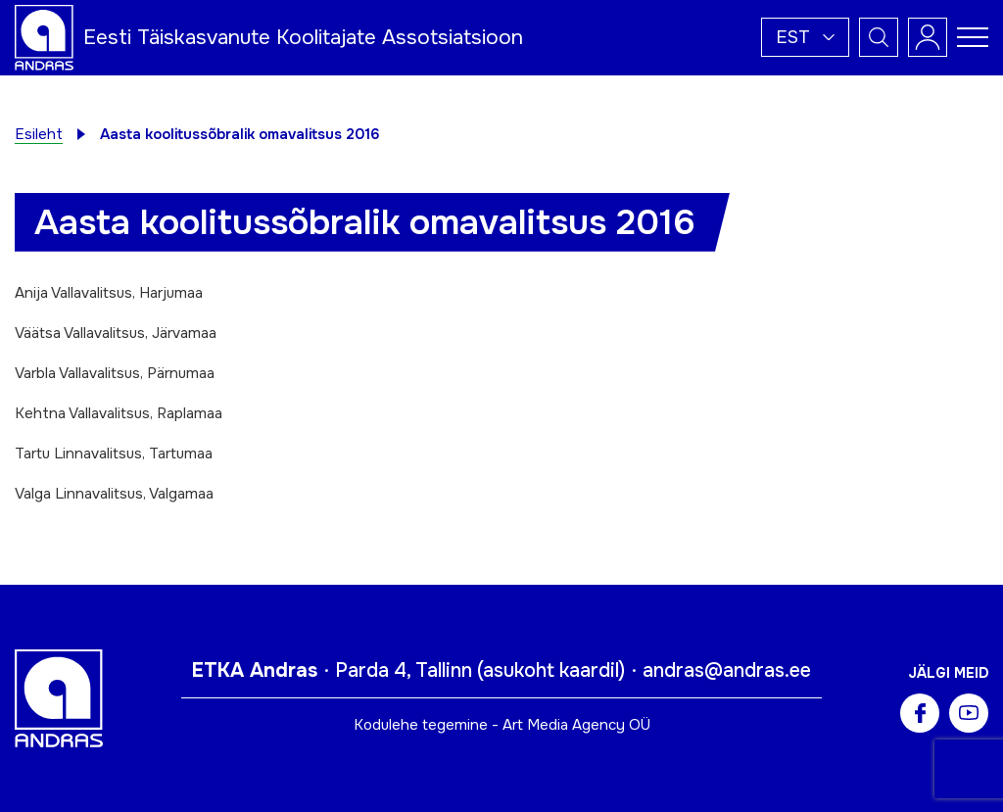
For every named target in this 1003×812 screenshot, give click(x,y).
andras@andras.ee (727, 670)
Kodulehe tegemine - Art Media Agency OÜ (502, 725)
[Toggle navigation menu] (972, 37)
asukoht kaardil (551, 670)
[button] (805, 37)
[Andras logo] (44, 36)
